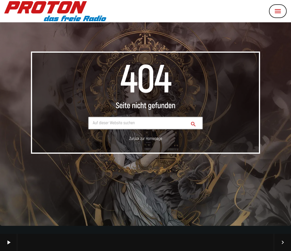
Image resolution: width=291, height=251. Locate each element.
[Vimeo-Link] (55, 11)
